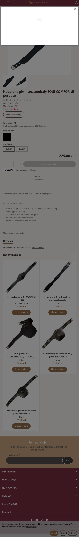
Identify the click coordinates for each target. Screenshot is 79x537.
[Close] (74, 9)
